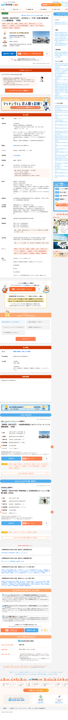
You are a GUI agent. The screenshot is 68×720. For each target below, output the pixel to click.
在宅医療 (18, 561)
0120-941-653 (26, 641)
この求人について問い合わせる (29, 54)
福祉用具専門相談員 (42, 674)
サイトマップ (14, 684)
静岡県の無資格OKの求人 (61, 45)
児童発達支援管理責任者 (20, 674)
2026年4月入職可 (39, 582)
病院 (2, 561)
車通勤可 (17, 581)
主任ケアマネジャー (42, 672)
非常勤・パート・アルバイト (22, 552)
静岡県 (11, 35)
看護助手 (27, 672)
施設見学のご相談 (9, 53)
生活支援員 (50, 674)
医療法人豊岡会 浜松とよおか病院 (31, 15)
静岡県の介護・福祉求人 (60, 22)
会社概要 (12, 708)
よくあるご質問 (22, 684)
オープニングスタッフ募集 (39, 581)
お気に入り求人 (56, 9)
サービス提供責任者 (53, 672)
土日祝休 (28, 582)
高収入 (15, 582)
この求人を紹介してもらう (22, 289)
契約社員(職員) (11, 552)
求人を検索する (42, 9)
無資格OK (10, 582)
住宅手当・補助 (30, 581)
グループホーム (33, 571)
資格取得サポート (5, 584)
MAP (11, 38)
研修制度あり (12, 584)
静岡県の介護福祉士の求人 (61, 32)
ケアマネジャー (33, 672)
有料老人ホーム (21, 569)
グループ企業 (34, 708)
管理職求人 (5, 582)
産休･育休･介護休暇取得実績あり (23, 584)
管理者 (55, 674)
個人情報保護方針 (41, 708)
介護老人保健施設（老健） (11, 569)
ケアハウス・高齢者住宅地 (20, 572)
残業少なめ (37, 584)
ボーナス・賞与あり (7, 585)
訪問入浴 (46, 571)
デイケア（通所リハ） (24, 571)
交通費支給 (21, 585)
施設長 (60, 672)
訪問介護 (3, 569)
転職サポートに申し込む (51, 5)
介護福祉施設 (12, 561)
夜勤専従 (3, 581)
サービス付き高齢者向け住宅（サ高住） (34, 569)
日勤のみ (33, 582)
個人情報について (37, 684)
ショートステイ (30, 572)
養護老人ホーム (37, 572)
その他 (22, 561)
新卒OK (32, 584)
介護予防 (43, 572)
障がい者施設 (40, 571)
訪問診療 (7, 572)
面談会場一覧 (29, 9)
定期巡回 (11, 572)
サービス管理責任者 (31, 674)
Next (52, 446)
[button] (26, 339)
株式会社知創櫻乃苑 (5, 489)
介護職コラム (58, 684)
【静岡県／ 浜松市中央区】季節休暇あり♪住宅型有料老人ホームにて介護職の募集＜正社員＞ (25, 492)
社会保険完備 (15, 585)
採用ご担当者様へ (6, 684)
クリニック (6, 561)
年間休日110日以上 (21, 582)
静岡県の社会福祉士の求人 (61, 34)
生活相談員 (21, 672)
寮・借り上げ (23, 581)
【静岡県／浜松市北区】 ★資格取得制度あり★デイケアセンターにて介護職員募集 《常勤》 (25, 426)
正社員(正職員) (16, 155)
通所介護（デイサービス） (13, 571)
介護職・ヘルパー (13, 672)
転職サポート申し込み (36, 690)
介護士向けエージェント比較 (48, 684)
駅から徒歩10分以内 (10, 581)
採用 (29, 708)
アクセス (16, 708)
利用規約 (29, 684)
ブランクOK (46, 582)
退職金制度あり (28, 585)
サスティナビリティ (23, 708)
